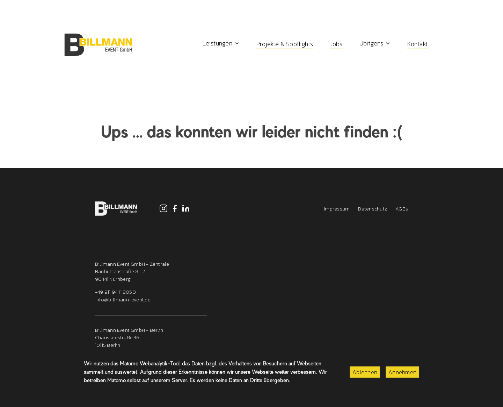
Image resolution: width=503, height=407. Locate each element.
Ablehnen (364, 372)
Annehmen (402, 372)
